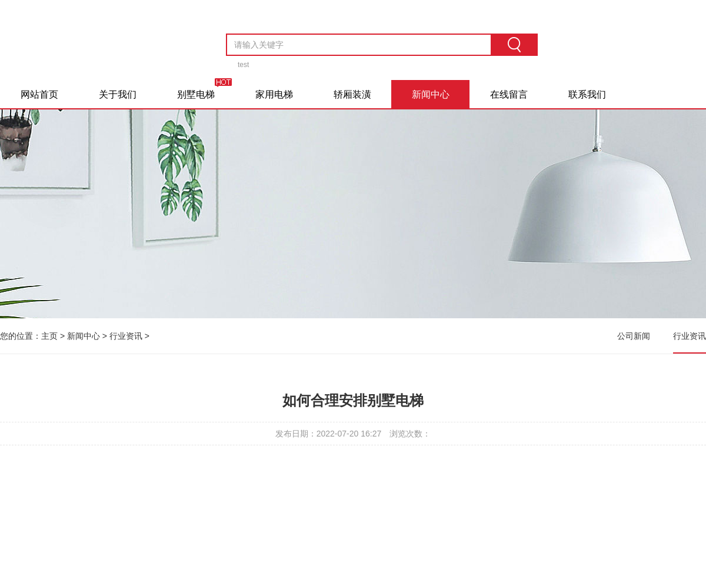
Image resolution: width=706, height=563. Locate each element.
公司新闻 (633, 336)
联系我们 (587, 94)
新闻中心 (430, 94)
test (243, 65)
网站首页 (39, 94)
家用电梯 (274, 94)
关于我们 (117, 94)
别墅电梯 (196, 94)
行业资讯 (125, 336)
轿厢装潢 (352, 94)
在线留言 (509, 94)
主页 (49, 336)
